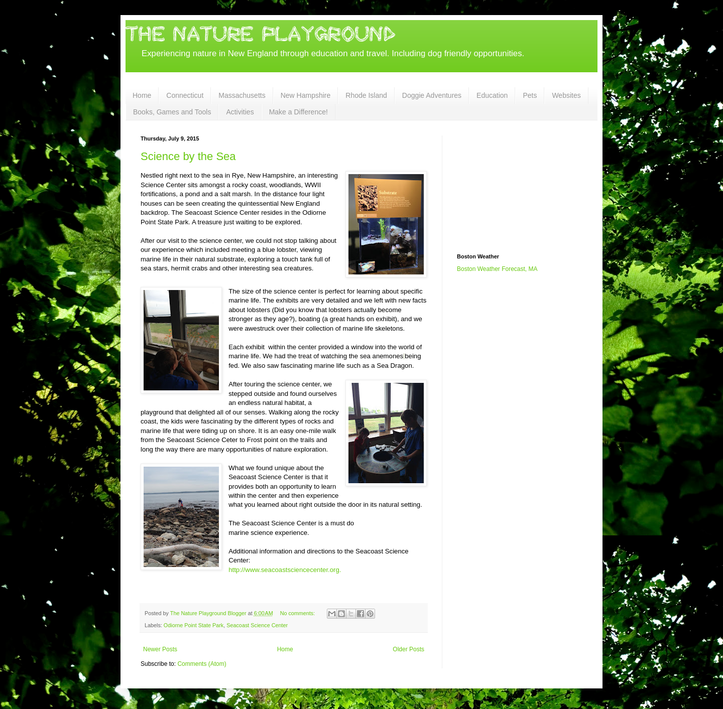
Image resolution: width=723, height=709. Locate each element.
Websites (566, 95)
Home (142, 95)
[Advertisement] (507, 185)
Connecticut (184, 95)
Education (492, 95)
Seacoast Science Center (257, 625)
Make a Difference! (298, 112)
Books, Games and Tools (172, 112)
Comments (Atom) (201, 663)
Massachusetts (241, 95)
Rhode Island (366, 95)
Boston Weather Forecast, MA (497, 268)
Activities (240, 112)
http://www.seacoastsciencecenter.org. (284, 570)
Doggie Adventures (431, 95)
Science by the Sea (188, 156)
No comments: (298, 613)
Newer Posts (160, 649)
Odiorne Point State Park (193, 625)
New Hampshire (306, 95)
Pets (530, 95)
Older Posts (408, 649)
